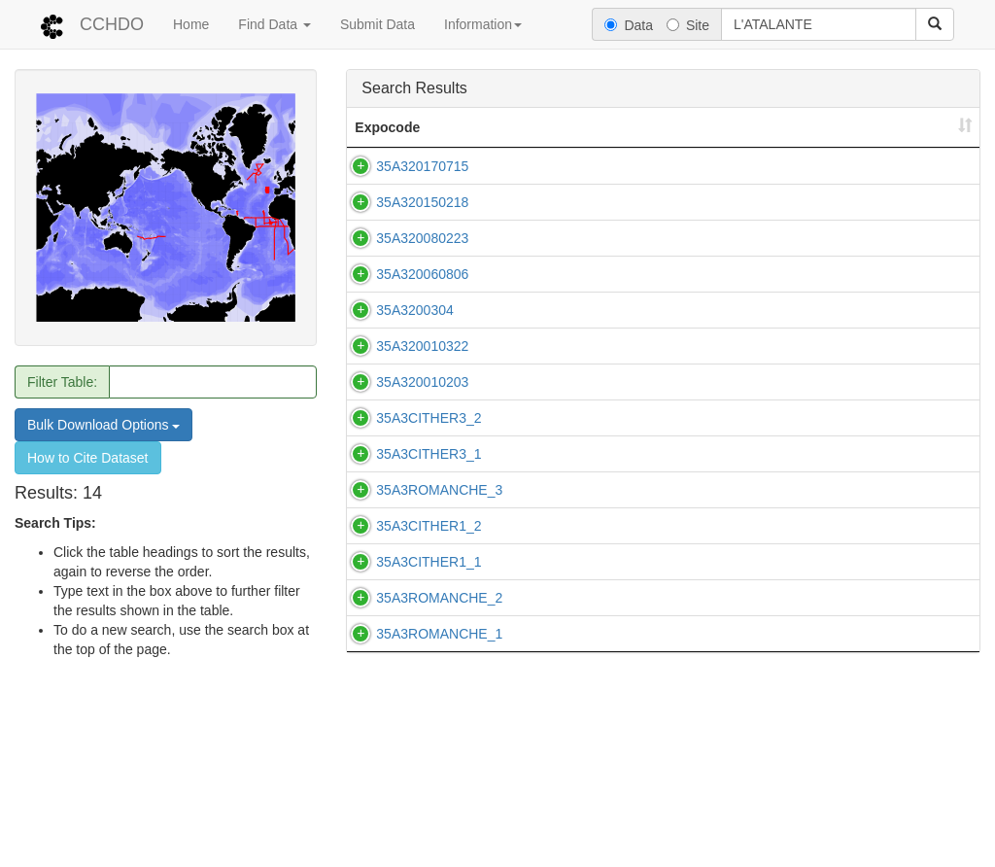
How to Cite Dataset (88, 458)
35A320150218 (422, 202)
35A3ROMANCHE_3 (439, 587)
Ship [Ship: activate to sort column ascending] (678, 127)
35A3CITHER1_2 (428, 633)
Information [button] (483, 24)
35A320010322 (422, 365)
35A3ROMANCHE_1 (439, 789)
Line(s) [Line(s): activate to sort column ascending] (562, 127)
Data (628, 25)
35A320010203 (422, 411)
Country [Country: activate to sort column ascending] (799, 127)
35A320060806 (422, 284)
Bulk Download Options (103, 425)
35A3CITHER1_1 (428, 678)
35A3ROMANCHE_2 (439, 743)
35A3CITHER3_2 (428, 457)
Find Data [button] (274, 24)
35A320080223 (422, 238)
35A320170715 (422, 166)
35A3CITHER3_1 (428, 541)
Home (191, 24)
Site (688, 25)
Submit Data (377, 24)
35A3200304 (414, 320)
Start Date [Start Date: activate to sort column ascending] (906, 127)
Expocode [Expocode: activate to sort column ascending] (387, 127)
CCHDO (112, 24)
